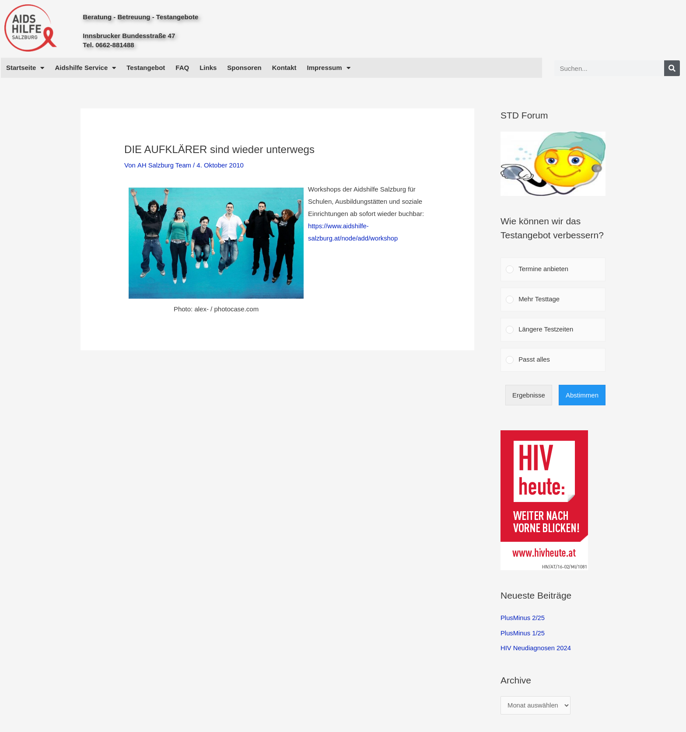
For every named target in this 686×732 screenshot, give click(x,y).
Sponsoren (244, 67)
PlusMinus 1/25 (523, 634)
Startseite (25, 68)
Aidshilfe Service (85, 68)
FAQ (182, 67)
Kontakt (284, 67)
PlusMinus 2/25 (523, 619)
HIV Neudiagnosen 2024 (536, 648)
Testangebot (145, 67)
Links (208, 67)
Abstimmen (582, 396)
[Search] (672, 68)
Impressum (328, 68)
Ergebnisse (528, 396)
